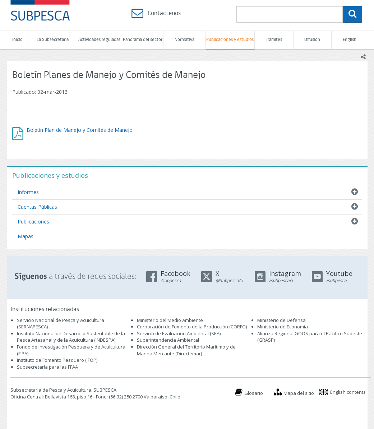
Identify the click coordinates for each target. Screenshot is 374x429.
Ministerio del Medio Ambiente (170, 320)
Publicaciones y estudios (230, 39)
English (349, 39)
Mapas (25, 236)
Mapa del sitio (298, 393)
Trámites (274, 39)
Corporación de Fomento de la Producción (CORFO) (192, 326)
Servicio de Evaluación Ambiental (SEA (178, 333)
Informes (28, 192)
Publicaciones (33, 221)
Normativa (184, 39)
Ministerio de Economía (282, 326)
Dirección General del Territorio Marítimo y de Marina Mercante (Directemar (186, 350)
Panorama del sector (142, 39)
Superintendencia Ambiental (168, 340)
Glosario (253, 393)
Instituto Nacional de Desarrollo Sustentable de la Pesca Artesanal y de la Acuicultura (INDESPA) (71, 336)
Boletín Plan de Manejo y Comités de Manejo (80, 129)
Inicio (17, 39)
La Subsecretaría (53, 39)
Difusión (312, 39)
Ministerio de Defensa (281, 320)
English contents (348, 392)
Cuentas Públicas (37, 206)
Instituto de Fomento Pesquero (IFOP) (57, 360)
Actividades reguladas (99, 39)
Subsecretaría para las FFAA (47, 367)
